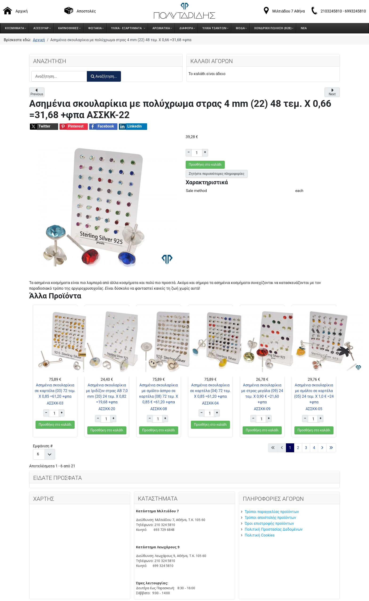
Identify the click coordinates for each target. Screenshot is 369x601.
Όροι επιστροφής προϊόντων (269, 523)
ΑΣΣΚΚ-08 (158, 409)
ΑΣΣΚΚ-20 (107, 409)
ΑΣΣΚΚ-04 (210, 403)
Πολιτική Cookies (260, 535)
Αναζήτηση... (104, 76)
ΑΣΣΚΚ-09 (262, 409)
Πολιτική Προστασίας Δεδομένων (274, 529)
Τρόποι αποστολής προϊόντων (270, 517)
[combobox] (59, 76)
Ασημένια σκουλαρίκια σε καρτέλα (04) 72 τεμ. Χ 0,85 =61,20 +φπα (210, 391)
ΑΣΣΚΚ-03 (55, 403)
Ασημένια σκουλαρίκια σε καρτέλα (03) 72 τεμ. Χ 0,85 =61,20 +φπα (55, 391)
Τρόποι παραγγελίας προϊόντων (272, 511)
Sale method (196, 190)
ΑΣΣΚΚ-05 (314, 409)
